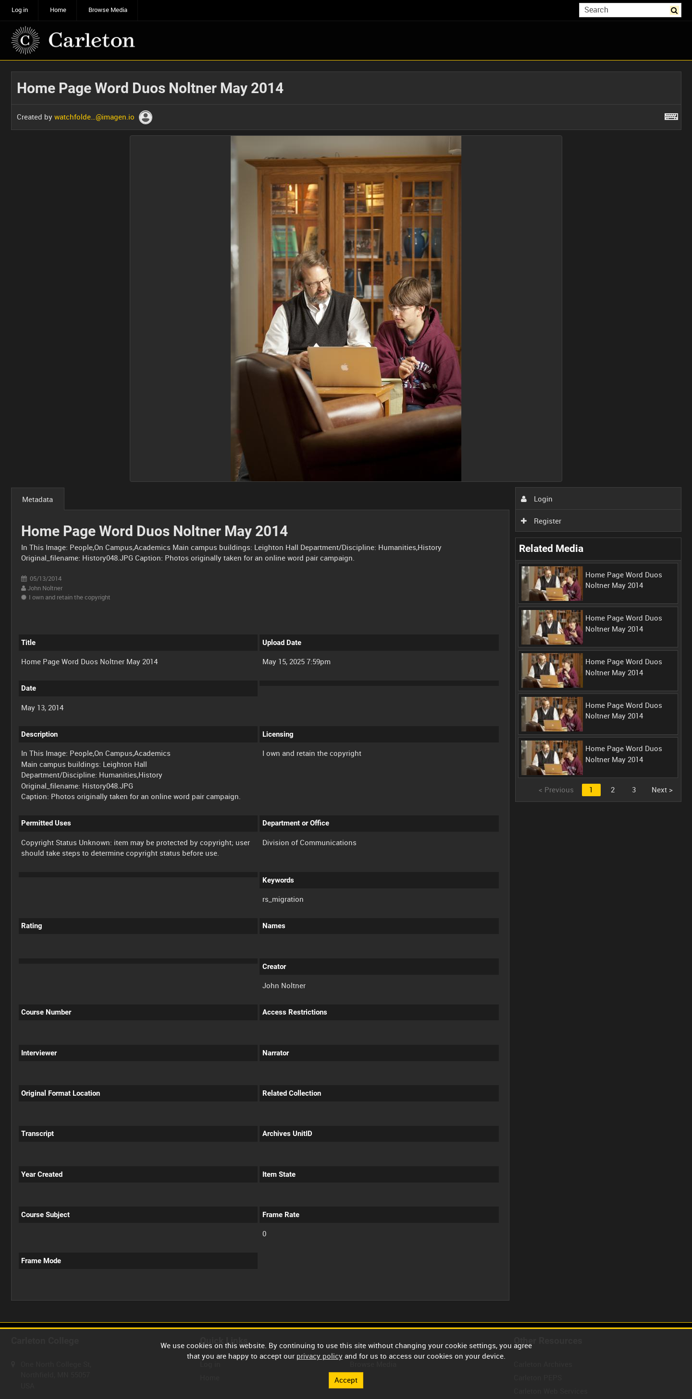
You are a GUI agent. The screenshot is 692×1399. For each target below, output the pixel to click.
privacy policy (320, 1356)
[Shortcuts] (671, 115)
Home (58, 10)
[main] (346, 692)
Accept (346, 1380)
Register (541, 521)
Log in (20, 10)
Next (662, 789)
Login (537, 498)
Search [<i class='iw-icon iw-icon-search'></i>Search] (675, 9)
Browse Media (107, 10)
